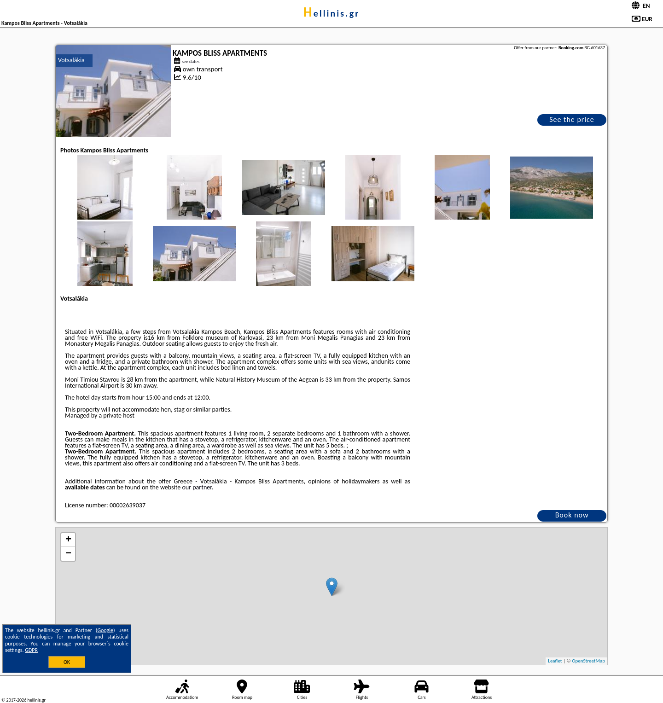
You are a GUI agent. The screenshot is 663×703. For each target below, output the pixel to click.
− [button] (68, 554)
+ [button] (68, 540)
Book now (572, 515)
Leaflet (555, 661)
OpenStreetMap (588, 661)
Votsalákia (71, 60)
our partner (196, 487)
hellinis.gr (331, 13)
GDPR (31, 650)
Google (105, 630)
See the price (571, 119)
